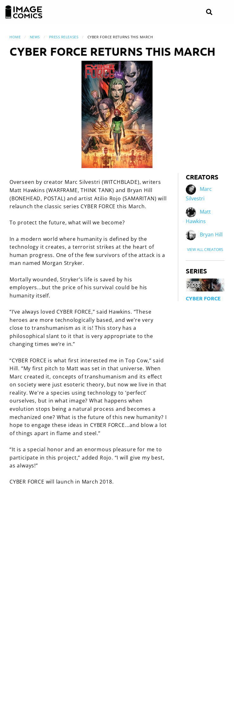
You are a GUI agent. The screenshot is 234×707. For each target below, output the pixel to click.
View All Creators (205, 249)
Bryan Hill (211, 234)
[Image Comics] (24, 12)
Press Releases (64, 36)
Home (15, 36)
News (35, 36)
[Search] (209, 12)
